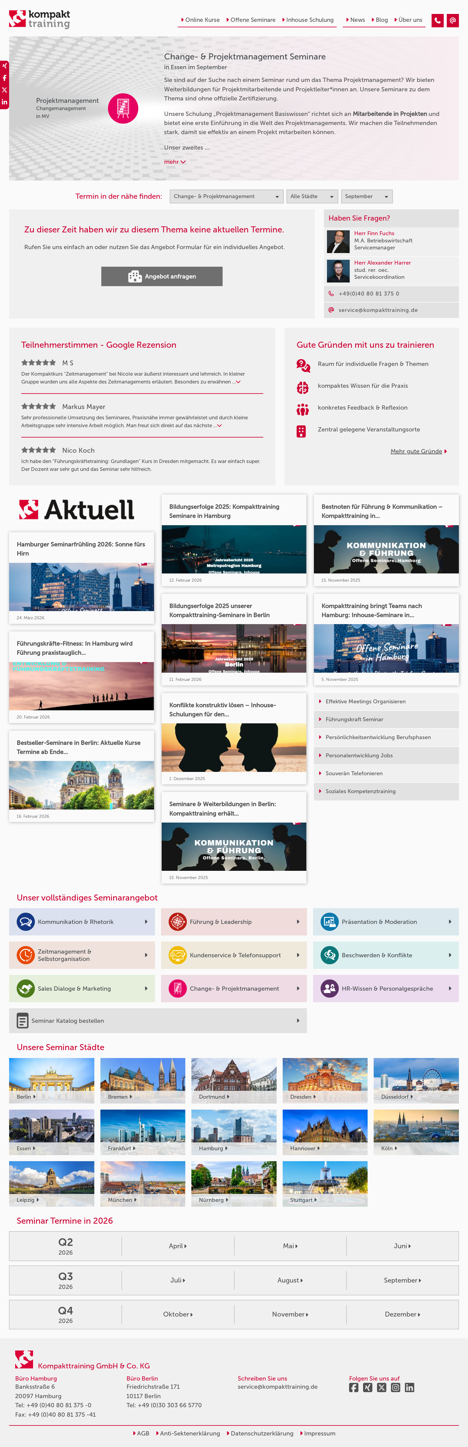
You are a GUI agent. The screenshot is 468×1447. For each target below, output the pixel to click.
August (290, 1280)
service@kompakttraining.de (278, 1386)
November (290, 1314)
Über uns (408, 19)
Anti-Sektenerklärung (188, 1433)
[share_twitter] (4, 91)
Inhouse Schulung (308, 19)
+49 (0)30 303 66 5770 (170, 1405)
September (402, 1280)
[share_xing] (4, 67)
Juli (177, 1280)
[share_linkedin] (4, 103)
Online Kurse (200, 19)
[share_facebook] (4, 79)
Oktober (178, 1314)
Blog (379, 19)
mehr (175, 161)
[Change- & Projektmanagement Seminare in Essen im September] (438, 20)
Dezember (402, 1314)
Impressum (317, 1433)
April (178, 1246)
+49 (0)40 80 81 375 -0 (59, 1405)
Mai (290, 1246)
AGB (141, 1433)
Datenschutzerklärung (260, 1433)
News (355, 19)
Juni (402, 1246)
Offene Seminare (251, 19)
